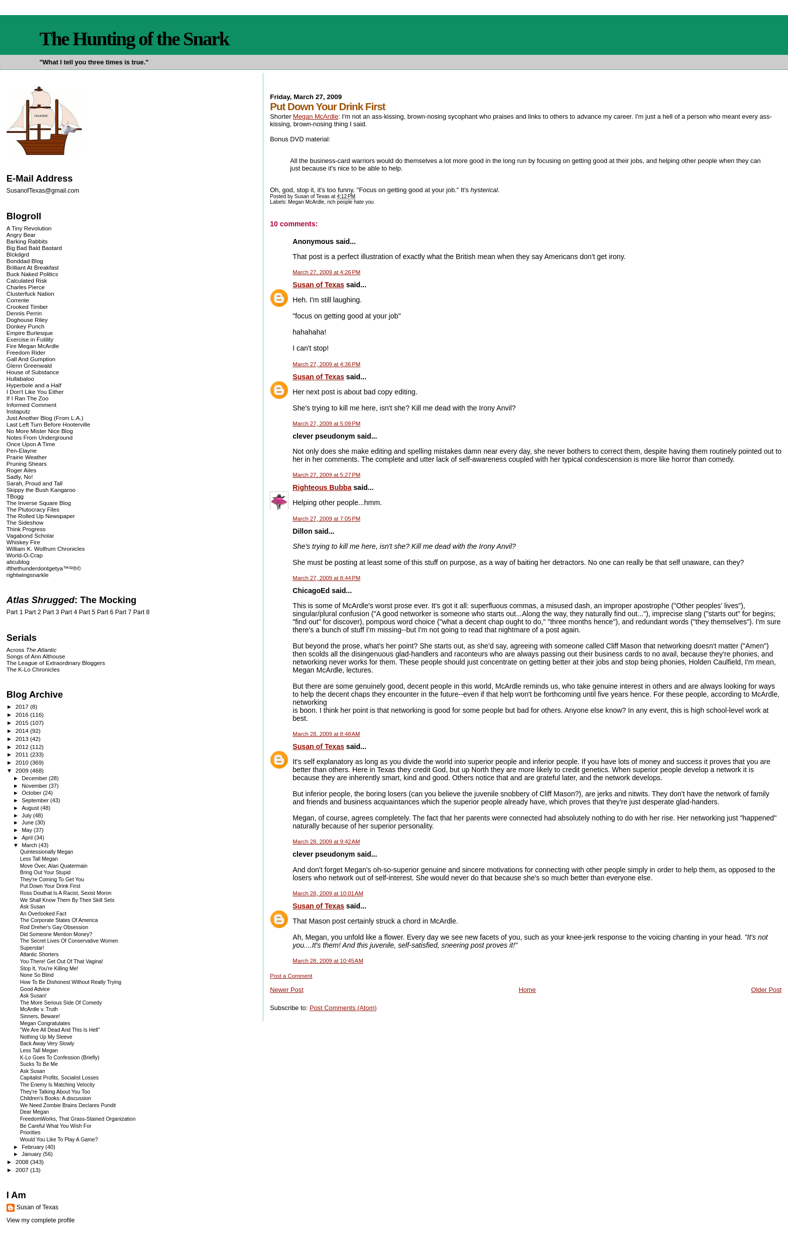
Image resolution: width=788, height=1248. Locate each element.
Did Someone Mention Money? (56, 934)
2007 (23, 1170)
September (36, 800)
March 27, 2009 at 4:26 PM (326, 272)
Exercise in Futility (30, 339)
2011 (23, 754)
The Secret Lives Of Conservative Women (69, 941)
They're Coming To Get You (52, 879)
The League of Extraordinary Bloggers (56, 662)
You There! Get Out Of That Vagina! (61, 961)
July (27, 815)
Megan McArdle (315, 116)
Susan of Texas (318, 285)
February (33, 1147)
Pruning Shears (27, 463)
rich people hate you (350, 202)
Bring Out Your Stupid (45, 872)
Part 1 (15, 612)
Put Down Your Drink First (50, 886)
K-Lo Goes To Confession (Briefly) (60, 1057)
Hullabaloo (20, 378)
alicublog (18, 561)
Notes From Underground (40, 437)
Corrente (18, 300)
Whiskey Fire (23, 542)
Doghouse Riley (27, 319)
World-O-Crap (25, 555)
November (35, 786)
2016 (23, 714)
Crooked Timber (27, 306)
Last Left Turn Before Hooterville (48, 424)
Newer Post (286, 989)
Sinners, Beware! (40, 1016)
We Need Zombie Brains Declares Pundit (68, 1105)
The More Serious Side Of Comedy (61, 1003)
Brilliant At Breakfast (33, 267)
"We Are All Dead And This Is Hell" (60, 1030)
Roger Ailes (21, 470)
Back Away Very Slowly (47, 1043)
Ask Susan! (33, 996)
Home (527, 989)
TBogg (15, 496)
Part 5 (87, 612)
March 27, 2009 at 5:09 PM (326, 424)
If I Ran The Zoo (28, 398)
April (28, 838)
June (28, 822)
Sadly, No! (20, 476)
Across (32, 649)
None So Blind (37, 975)
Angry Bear (21, 234)
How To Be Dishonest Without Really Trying (71, 982)
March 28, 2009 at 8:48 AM (326, 734)
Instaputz (18, 411)
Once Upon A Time (31, 444)
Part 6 (105, 612)
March (30, 845)
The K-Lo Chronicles (33, 669)
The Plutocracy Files (33, 509)
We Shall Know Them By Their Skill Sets (67, 900)
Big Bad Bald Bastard (34, 247)
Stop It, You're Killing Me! (49, 968)
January (32, 1154)
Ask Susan (32, 906)
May (28, 830)
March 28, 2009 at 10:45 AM (327, 961)
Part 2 (33, 612)
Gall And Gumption (31, 359)
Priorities (30, 1132)
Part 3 (51, 612)
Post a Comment (291, 976)
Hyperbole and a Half (34, 385)
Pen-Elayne (22, 450)
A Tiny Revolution (29, 228)
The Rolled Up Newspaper (41, 516)
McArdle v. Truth (39, 1009)
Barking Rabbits (27, 241)
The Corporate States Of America (59, 920)
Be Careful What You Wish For (55, 1126)
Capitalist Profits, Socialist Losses (59, 1077)
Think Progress (26, 529)
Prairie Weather (27, 457)
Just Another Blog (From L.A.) (45, 417)
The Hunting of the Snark (134, 38)
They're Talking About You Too (55, 1092)
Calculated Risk (27, 280)
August (31, 808)
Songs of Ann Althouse (36, 656)
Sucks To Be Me (39, 1064)
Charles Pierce (26, 287)
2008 (23, 1161)
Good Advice (35, 989)
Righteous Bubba (321, 487)
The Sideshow (25, 522)
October (32, 793)
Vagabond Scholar (30, 535)
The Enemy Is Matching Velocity (57, 1085)
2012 (23, 746)
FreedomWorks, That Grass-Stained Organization (78, 1119)
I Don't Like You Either (35, 391)
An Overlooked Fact (43, 914)
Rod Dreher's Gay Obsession (54, 927)
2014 (23, 730)
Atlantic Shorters (39, 954)
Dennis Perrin (24, 313)
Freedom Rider (26, 352)
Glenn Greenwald (29, 365)
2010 (23, 762)
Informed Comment (31, 404)
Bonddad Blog (25, 261)
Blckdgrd (18, 254)
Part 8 (141, 612)
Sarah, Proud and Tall (34, 483)
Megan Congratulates (45, 1023)
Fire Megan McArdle (33, 346)
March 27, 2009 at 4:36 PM (326, 364)
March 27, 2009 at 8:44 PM (326, 578)
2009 (23, 770)
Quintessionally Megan (46, 852)
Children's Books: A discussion (55, 1098)
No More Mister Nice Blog (40, 431)
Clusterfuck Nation (30, 293)
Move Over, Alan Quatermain (53, 866)
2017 (23, 706)
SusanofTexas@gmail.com (43, 190)
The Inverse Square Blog (39, 503)
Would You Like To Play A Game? (59, 1139)
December (35, 778)
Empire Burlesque (30, 332)
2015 (23, 722)
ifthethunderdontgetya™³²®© (44, 568)
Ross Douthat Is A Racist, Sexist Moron (66, 893)
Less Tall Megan (39, 859)
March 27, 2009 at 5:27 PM (326, 475)
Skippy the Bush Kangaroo (41, 489)
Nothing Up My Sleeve (46, 1037)
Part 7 (123, 612)
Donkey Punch (26, 326)
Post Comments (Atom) (343, 1008)
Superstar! (32, 948)
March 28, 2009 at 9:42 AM (326, 842)
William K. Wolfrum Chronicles (46, 548)
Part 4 (69, 612)
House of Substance (33, 372)
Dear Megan (34, 1112)
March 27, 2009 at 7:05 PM (326, 519)
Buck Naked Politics (32, 274)
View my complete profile (41, 1220)
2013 (23, 738)
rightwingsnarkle (28, 574)
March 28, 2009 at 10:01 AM (327, 893)
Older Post (766, 989)
